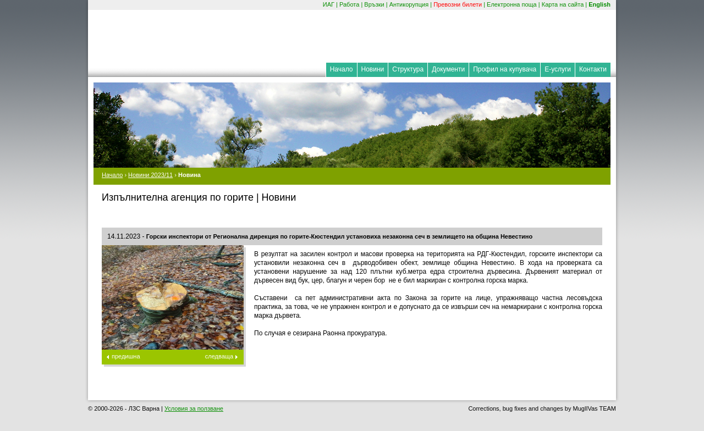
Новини (372, 69)
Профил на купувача (504, 69)
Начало (341, 69)
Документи (448, 69)
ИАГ (328, 4)
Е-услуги (557, 69)
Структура (408, 69)
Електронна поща (512, 4)
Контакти (593, 69)
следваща (219, 356)
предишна (126, 356)
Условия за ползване (193, 408)
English (599, 4)
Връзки (374, 4)
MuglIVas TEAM (594, 408)
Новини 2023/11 (150, 175)
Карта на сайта (563, 4)
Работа (349, 4)
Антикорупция (409, 4)
